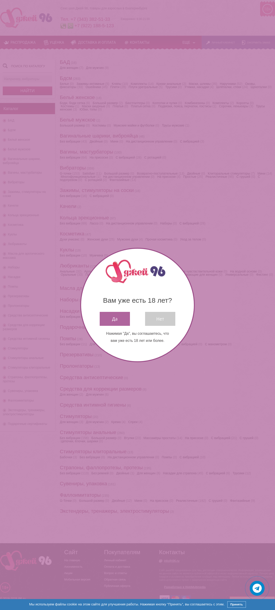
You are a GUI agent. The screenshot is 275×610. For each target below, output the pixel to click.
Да (115, 319)
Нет (160, 319)
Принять (236, 604)
